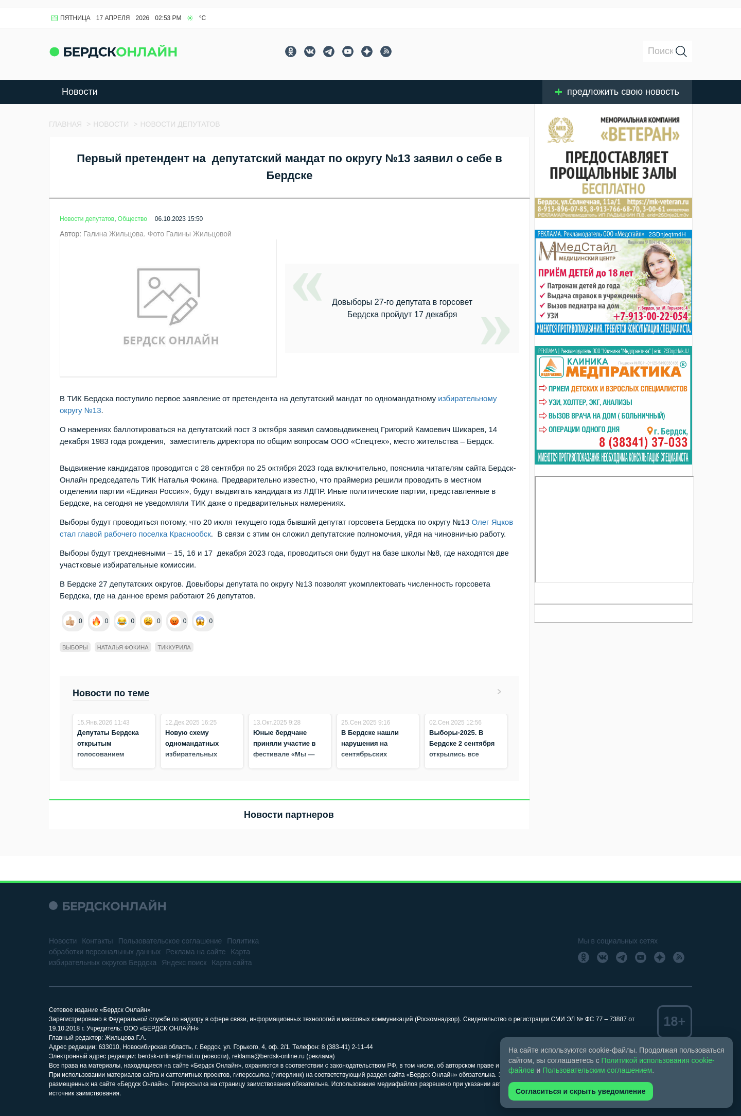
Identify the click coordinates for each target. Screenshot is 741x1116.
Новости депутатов (87, 218)
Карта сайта (231, 962)
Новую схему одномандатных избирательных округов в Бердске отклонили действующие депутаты (195, 765)
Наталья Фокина (123, 647)
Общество (132, 218)
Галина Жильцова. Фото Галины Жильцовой (157, 234)
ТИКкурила (173, 647)
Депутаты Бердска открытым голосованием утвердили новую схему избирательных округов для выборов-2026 (114, 765)
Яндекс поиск (184, 962)
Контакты (97, 941)
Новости (80, 92)
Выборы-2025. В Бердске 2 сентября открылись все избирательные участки (462, 754)
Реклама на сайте (195, 952)
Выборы (75, 647)
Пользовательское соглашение (170, 941)
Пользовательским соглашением (597, 1070)
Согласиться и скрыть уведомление (581, 1091)
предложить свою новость (617, 92)
